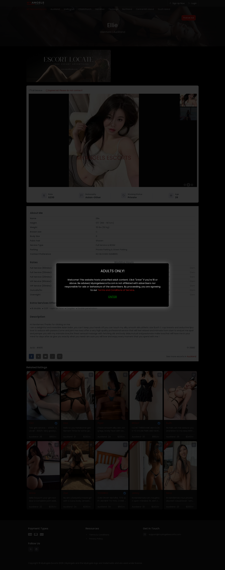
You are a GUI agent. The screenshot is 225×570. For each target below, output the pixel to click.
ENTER (112, 297)
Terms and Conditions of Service (116, 290)
